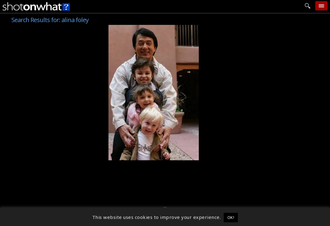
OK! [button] (230, 217)
